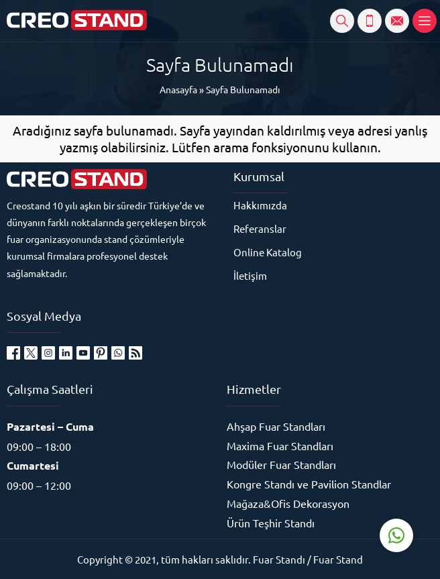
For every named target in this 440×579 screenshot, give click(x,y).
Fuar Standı (279, 559)
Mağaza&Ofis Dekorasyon (288, 503)
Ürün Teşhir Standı (271, 522)
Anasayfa (178, 89)
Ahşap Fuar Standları (276, 426)
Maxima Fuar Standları (280, 445)
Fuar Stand (338, 559)
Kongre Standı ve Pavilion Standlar (309, 483)
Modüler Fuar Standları (281, 464)
